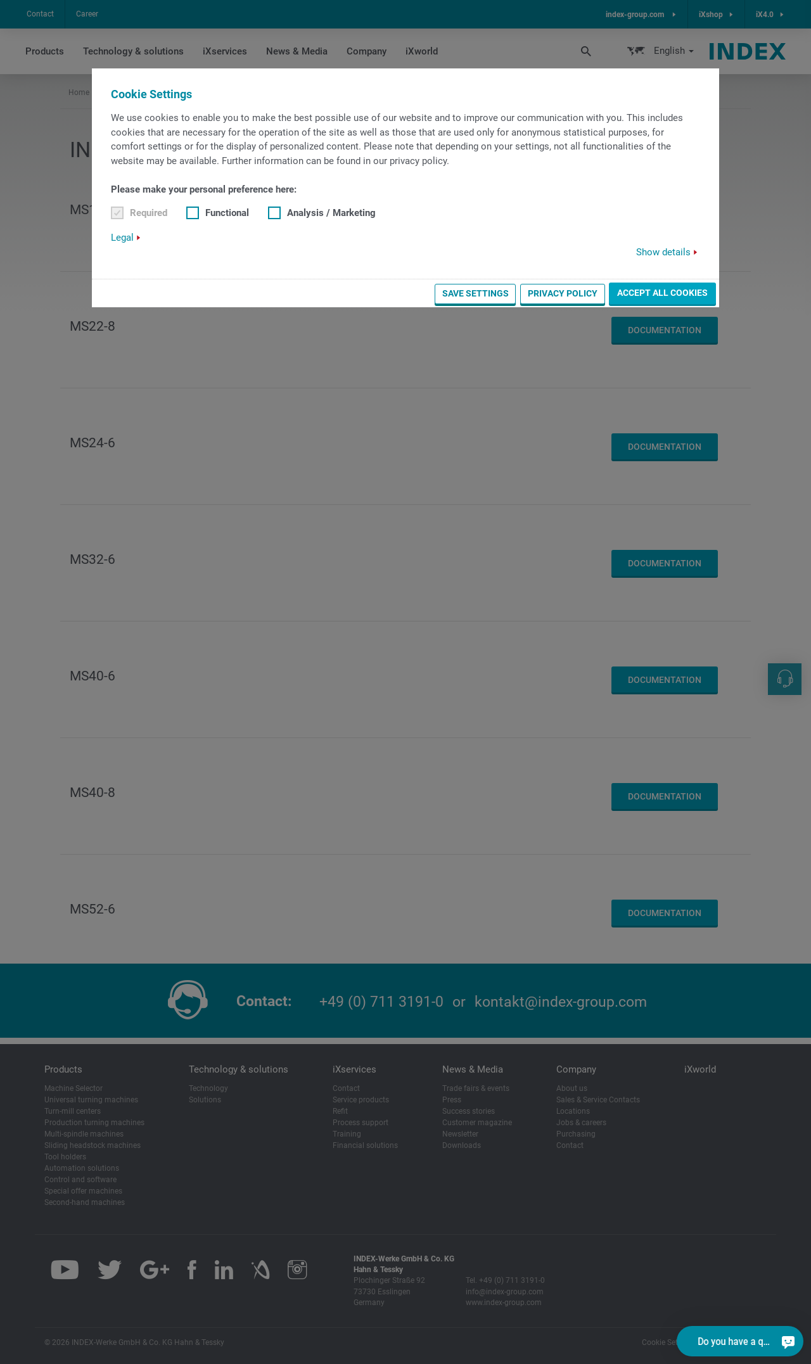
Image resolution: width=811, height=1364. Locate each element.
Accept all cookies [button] (662, 293)
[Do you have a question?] (788, 1341)
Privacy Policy (562, 293)
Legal (122, 237)
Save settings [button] (475, 293)
